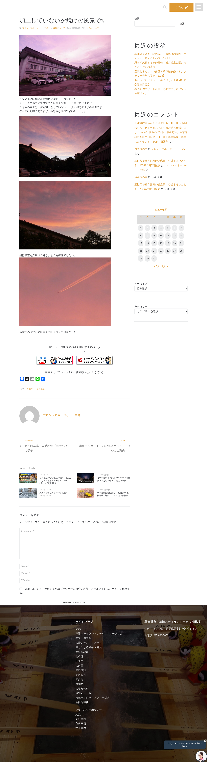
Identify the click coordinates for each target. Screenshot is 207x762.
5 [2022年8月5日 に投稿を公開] (167, 228)
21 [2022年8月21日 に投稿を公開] (181, 243)
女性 (118, 756)
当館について (59, 28)
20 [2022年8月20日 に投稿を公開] (174, 243)
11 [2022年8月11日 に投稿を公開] (161, 235)
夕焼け (30, 389)
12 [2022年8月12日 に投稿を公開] (168, 235)
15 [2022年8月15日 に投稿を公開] (141, 243)
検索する (151, 758)
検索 (137, 18)
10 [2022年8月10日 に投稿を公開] (154, 235)
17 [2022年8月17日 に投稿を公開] (154, 243)
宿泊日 (35, 756)
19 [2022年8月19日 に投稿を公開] (168, 243)
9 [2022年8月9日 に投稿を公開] (147, 235)
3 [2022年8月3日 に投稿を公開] (154, 228)
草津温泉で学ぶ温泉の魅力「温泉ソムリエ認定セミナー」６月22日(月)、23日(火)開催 (56, 480)
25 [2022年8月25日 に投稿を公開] (161, 251)
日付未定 (80, 757)
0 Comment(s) (93, 28)
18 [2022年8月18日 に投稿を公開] (161, 243)
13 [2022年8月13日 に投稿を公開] (174, 235)
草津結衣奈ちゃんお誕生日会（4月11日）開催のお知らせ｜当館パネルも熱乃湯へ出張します (160, 128)
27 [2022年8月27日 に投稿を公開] (174, 251)
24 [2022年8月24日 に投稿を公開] (154, 251)
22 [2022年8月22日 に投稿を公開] (141, 251)
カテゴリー (140, 306)
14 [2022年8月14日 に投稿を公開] (181, 235)
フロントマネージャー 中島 (35, 28)
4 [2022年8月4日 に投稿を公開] (161, 228)
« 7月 (157, 266)
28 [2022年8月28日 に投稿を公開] (181, 251)
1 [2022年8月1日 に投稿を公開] (140, 228)
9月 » (165, 266)
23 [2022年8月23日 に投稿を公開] (147, 251)
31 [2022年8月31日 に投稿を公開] (154, 258)
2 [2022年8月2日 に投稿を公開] (147, 228)
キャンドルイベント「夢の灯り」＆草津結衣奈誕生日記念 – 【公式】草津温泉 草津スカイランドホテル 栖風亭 (160, 137)
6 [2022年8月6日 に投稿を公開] (174, 228)
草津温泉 (41, 389)
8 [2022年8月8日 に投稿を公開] (140, 235)
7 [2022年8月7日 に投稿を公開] (181, 228)
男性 (92, 756)
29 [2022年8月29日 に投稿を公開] (141, 258)
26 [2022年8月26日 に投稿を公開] (168, 251)
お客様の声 (140, 149)
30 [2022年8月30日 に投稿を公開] (147, 258)
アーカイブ (140, 283)
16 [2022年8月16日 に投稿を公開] (147, 243)
